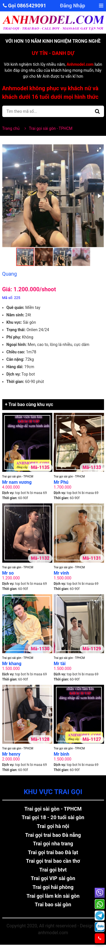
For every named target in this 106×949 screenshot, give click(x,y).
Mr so (8, 573)
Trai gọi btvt (53, 870)
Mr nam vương (17, 482)
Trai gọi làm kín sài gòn (53, 896)
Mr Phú (61, 482)
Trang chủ (11, 128)
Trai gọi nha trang (53, 843)
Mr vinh (61, 573)
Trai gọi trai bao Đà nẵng (53, 835)
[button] (98, 149)
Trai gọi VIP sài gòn (53, 878)
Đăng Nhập (72, 6)
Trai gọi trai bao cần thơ (53, 861)
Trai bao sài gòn (53, 904)
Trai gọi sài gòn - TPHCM (17, 476)
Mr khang (11, 663)
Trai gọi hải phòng (53, 887)
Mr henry (11, 754)
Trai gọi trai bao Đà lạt (53, 852)
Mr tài (60, 663)
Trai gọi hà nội (53, 826)
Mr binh (61, 754)
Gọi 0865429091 (24, 6)
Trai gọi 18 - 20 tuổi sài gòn (53, 817)
